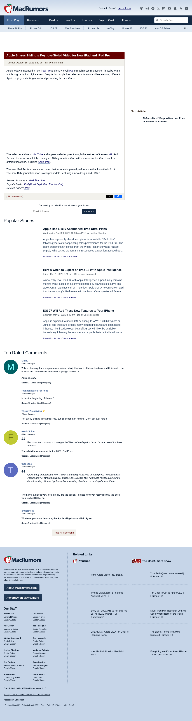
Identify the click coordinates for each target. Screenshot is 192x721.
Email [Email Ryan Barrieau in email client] (35, 668)
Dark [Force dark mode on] (71, 705)
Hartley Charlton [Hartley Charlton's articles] (11, 650)
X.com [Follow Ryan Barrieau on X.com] (42, 668)
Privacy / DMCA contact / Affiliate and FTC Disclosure (27, 694)
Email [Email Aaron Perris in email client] (35, 680)
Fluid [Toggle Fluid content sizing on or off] (43, 705)
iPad (71, 70)
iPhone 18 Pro (14, 28)
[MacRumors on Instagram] (147, 8)
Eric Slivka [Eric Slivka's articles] (38, 613)
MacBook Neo (72, 28)
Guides (53, 20)
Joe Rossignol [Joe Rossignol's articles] (39, 625)
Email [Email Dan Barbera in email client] (6, 668)
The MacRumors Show (156, 560)
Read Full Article (51, 256)
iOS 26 (143, 28)
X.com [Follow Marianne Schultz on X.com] (42, 655)
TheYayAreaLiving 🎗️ (33, 411)
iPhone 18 (127, 28)
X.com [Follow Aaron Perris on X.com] (42, 680)
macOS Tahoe (162, 28)
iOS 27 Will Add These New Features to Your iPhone (80, 310)
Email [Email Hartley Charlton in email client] (6, 655)
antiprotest (28, 510)
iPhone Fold (36, 28)
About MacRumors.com (21, 587)
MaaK (25, 360)
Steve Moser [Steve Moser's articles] (9, 674)
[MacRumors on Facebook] (153, 8)
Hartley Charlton (98, 233)
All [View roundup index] (186, 28)
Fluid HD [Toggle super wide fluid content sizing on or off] (50, 705)
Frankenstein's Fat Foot (35, 390)
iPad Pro (46, 70)
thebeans (27, 464)
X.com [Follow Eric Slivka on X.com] (42, 619)
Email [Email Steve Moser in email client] (6, 680)
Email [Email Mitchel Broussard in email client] (6, 643)
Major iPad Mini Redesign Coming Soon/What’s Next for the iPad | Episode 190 (168, 613)
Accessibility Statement (14, 700)
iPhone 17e (93, 28)
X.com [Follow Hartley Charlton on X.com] (13, 655)
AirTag (110, 28)
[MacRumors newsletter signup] (186, 8)
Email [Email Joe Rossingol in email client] (35, 631)
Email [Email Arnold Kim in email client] (6, 619)
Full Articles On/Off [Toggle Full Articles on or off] (30, 705)
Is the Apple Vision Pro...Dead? (107, 574)
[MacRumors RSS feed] (181, 8)
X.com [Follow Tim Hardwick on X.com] (42, 643)
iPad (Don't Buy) (33, 184)
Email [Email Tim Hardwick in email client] (35, 643)
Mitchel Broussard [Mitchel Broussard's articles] (12, 637)
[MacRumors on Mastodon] (163, 8)
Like (39, 383)
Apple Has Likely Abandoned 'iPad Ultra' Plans (77, 229)
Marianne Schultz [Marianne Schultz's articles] (41, 650)
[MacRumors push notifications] (175, 8)
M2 (110, 154)
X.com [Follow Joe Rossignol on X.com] (42, 631)
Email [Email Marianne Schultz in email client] (35, 655)
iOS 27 (53, 28)
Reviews (86, 20)
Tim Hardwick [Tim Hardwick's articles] (39, 637)
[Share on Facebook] (118, 196)
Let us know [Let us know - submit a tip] (124, 8)
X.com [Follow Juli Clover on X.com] (13, 631)
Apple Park (44, 162)
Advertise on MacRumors (22, 597)
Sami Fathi (57, 62)
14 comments (69, 301)
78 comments (69, 338)
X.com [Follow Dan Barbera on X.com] (13, 668)
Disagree (46, 383)
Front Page (13, 20)
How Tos (69, 20)
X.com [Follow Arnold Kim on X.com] (13, 619)
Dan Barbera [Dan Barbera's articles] (9, 662)
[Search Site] (171, 20)
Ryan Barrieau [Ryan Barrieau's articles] (39, 662)
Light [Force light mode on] (65, 705)
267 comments (69, 256)
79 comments (15, 196)
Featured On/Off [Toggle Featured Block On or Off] (12, 705)
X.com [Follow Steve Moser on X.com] (13, 680)
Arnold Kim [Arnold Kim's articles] (9, 613)
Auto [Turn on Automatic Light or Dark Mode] (59, 705)
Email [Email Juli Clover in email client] (6, 631)
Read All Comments (64, 532)
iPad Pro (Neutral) (53, 184)
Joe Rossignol (88, 278)
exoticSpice (28, 431)
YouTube (38, 154)
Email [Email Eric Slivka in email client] (35, 619)
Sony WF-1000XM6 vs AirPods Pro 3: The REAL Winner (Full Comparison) (109, 613)
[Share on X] (109, 196)
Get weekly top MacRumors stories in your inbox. (64, 205)
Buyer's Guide (107, 20)
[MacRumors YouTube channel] (169, 8)
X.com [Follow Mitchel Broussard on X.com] (13, 643)
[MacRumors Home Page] (26, 8)
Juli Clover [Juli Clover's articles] (9, 625)
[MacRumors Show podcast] (141, 8)
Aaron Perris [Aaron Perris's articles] (39, 674)
